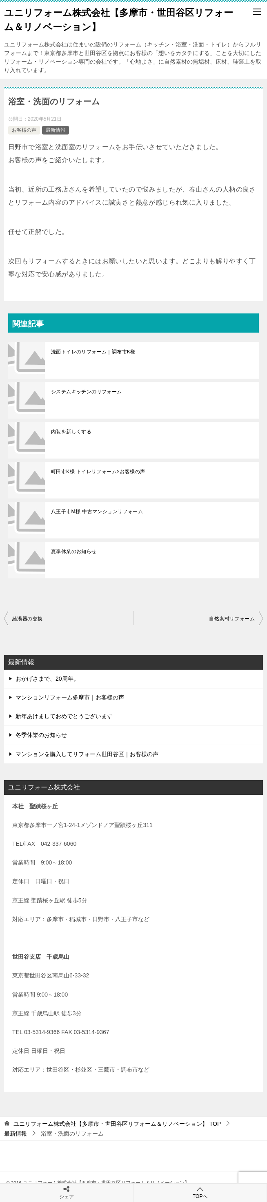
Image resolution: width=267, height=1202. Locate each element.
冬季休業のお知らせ (41, 735)
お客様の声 (24, 130)
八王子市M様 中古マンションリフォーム (97, 511)
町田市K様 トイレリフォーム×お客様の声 (98, 471)
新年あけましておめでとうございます (64, 716)
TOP (117, 1123)
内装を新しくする (71, 431)
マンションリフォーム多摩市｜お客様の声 (70, 697)
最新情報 (55, 130)
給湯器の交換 (27, 619)
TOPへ (200, 1192)
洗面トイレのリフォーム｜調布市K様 (93, 352)
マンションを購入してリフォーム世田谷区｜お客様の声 (87, 754)
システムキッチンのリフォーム (86, 392)
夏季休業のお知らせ (74, 551)
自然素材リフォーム (232, 619)
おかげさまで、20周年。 (47, 678)
